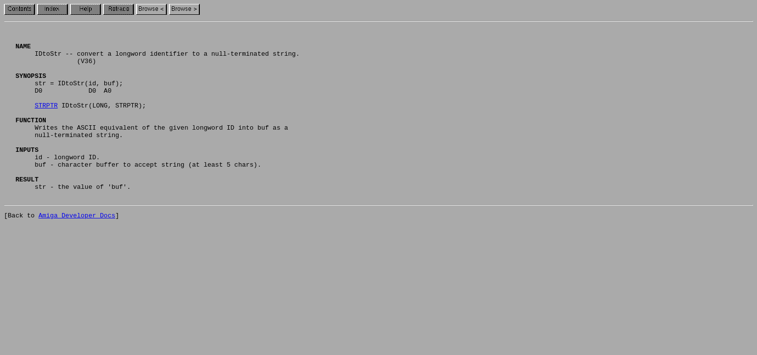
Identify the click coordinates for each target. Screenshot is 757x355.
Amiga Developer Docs (76, 250)
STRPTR (46, 121)
